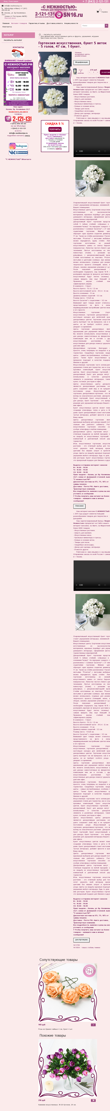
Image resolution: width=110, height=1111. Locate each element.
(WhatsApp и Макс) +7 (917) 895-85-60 (14, 9)
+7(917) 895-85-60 (18, 123)
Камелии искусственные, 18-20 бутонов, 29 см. (57, 1105)
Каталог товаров (19, 23)
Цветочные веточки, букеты (52, 38)
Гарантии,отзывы (37, 23)
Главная (6, 23)
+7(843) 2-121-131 (18, 128)
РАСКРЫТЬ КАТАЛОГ (52, 34)
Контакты (7, 27)
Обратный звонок (10, 18)
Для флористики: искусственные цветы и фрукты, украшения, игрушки (70, 36)
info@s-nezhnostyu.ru (13, 6)
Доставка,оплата (55, 23)
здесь (58, 148)
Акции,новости (71, 23)
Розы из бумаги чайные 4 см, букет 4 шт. (55, 1029)
